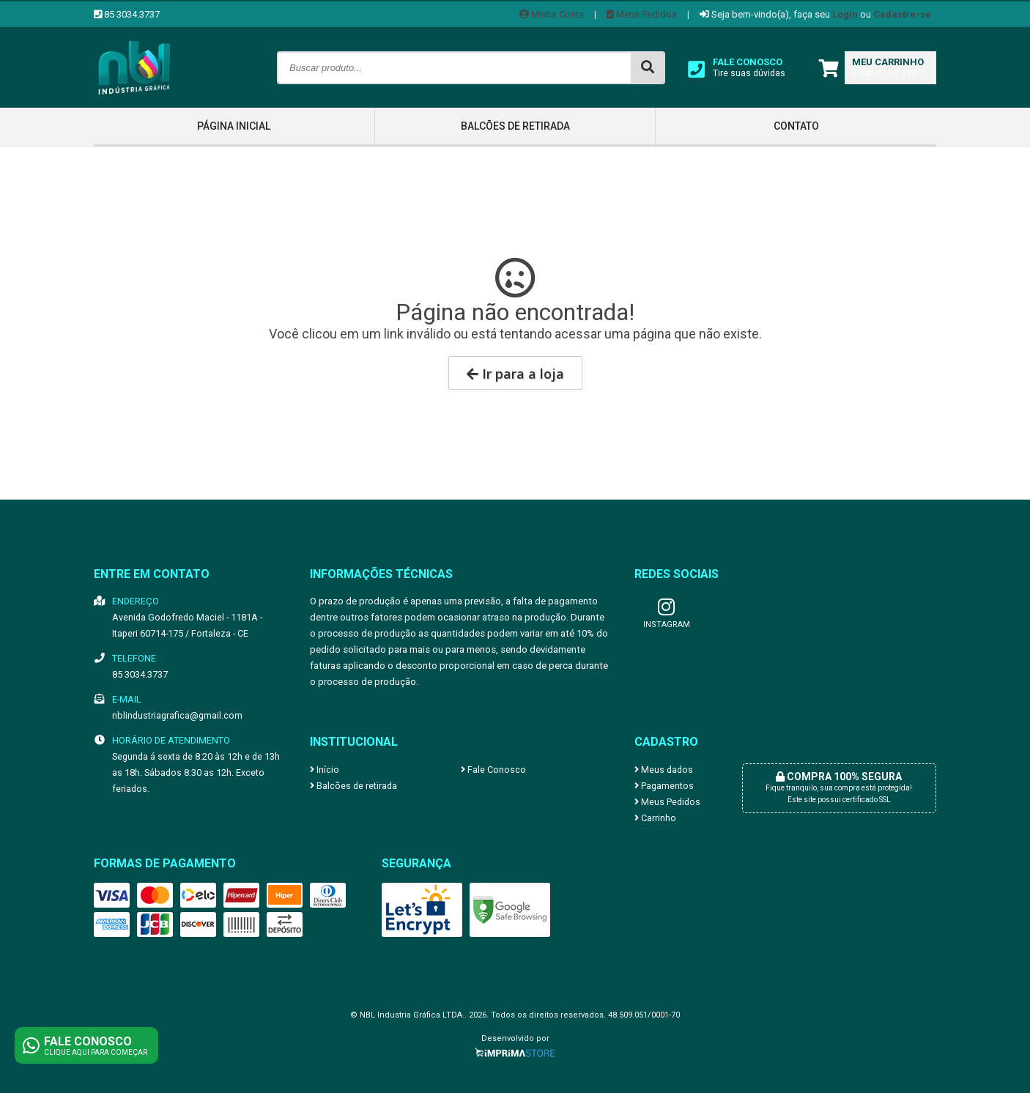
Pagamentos (664, 785)
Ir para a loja (515, 373)
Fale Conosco (493, 769)
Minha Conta (551, 14)
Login (845, 14)
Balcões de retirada (515, 126)
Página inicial (233, 126)
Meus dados (663, 769)
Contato (796, 126)
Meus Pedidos (642, 14)
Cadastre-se (902, 14)
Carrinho (655, 817)
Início (324, 769)
